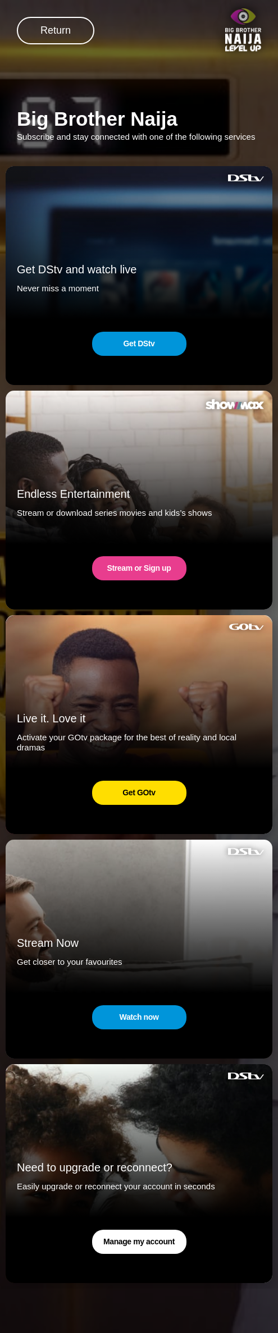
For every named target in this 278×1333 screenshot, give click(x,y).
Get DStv (139, 343)
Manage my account (139, 1241)
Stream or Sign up (139, 568)
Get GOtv (138, 792)
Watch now (139, 1017)
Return (55, 30)
